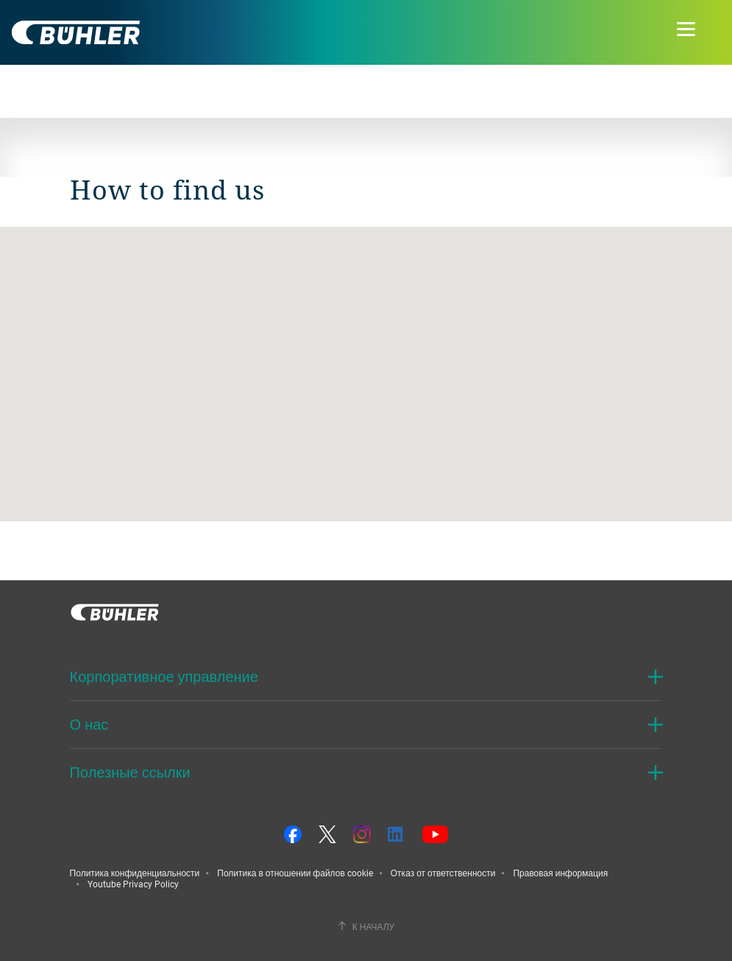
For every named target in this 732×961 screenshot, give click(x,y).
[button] (366, 360)
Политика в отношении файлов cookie (294, 873)
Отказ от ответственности (443, 873)
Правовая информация (560, 873)
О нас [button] (89, 724)
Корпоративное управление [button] (164, 676)
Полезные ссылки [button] (130, 772)
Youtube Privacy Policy (133, 884)
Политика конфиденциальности (135, 873)
